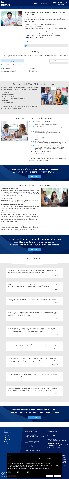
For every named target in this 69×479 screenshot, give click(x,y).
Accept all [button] (57, 475)
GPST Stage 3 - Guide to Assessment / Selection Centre (56, 440)
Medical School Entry (30, 430)
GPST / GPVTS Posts (51, 435)
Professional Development (53, 443)
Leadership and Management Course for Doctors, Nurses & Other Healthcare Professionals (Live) (57, 445)
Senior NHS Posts (37, 8)
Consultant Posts (51, 430)
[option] (12, 60)
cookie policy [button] (49, 458)
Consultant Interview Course (52, 431)
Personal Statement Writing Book (31, 434)
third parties (28, 459)
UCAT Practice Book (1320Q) (30, 432)
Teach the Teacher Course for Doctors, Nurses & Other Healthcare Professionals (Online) (56, 451)
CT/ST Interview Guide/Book (30, 443)
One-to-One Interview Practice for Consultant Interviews (57, 432)
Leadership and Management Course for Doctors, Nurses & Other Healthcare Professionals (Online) (57, 447)
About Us (6, 435)
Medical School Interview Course (31, 431)
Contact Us (7, 439)
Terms (5, 441)
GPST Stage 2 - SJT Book (51, 439)
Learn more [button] (12, 475)
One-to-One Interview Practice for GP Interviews (33, 450)
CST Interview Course (29, 446)
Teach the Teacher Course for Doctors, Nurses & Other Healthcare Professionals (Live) (56, 449)
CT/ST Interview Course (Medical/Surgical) (32, 441)
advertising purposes (53, 461)
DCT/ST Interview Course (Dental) (31, 442)
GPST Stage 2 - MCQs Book (52, 436)
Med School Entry (5, 8)
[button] (60, 455)
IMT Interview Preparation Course (31, 445)
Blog (5, 437)
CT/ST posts (13, 8)
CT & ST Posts (28, 440)
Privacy (6, 443)
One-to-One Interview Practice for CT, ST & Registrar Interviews (34, 437)
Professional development (48, 8)
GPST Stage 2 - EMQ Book (51, 438)
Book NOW (34, 176)
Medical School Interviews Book (30, 435)
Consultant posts (22, 8)
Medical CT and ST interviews (31, 192)
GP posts (29, 8)
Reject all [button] (49, 475)
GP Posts (27, 449)
